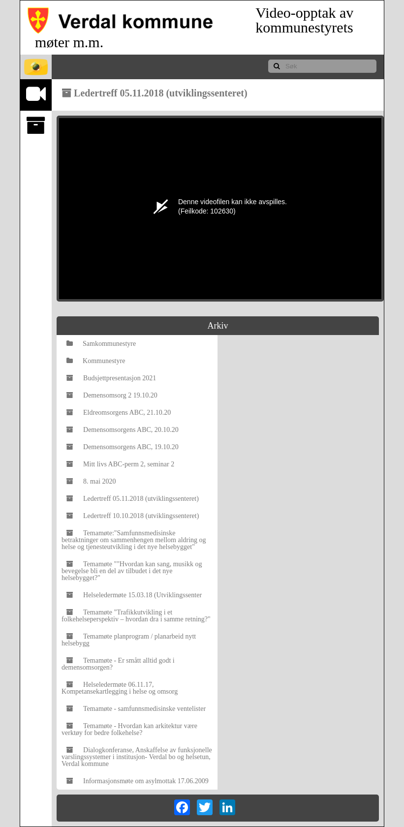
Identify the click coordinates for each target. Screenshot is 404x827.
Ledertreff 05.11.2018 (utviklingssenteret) (132, 498)
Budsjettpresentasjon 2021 (111, 378)
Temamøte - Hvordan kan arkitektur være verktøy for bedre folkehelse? (129, 729)
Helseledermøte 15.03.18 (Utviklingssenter (134, 595)
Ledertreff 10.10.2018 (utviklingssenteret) (132, 516)
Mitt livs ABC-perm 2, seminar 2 (120, 464)
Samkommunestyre (101, 343)
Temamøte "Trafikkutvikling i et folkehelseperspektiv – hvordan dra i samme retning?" (136, 616)
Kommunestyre (95, 361)
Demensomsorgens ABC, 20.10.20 (122, 429)
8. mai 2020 (91, 481)
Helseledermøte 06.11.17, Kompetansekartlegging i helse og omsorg (120, 688)
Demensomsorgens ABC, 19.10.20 (122, 447)
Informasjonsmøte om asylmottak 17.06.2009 (137, 781)
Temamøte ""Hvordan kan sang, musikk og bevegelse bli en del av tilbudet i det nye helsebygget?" (132, 571)
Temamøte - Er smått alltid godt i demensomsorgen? (118, 664)
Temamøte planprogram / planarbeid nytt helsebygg (129, 640)
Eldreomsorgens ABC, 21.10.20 (118, 412)
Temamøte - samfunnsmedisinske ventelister (136, 708)
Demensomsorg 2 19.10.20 (111, 395)
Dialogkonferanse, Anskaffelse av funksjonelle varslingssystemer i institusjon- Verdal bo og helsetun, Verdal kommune (137, 756)
